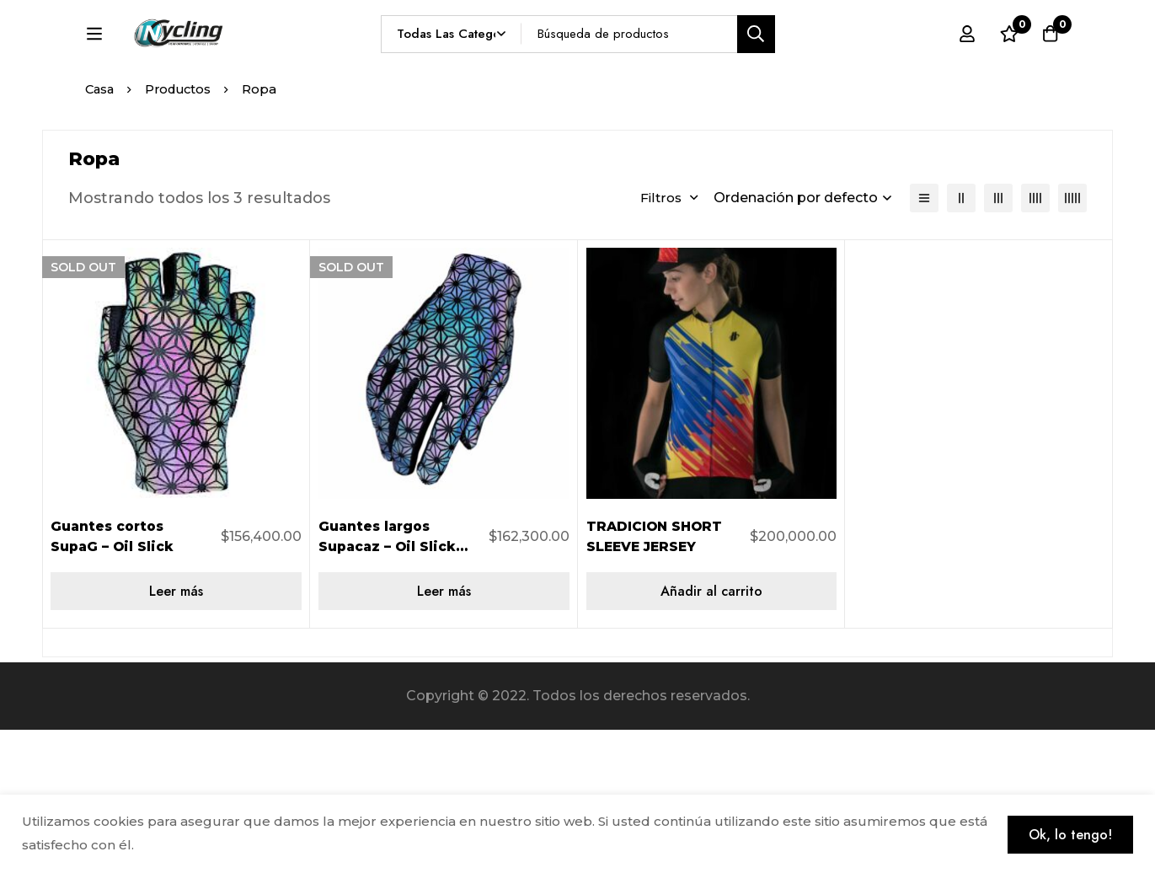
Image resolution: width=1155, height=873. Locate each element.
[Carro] (1049, 65)
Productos (182, 233)
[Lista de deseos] (1007, 65)
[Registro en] (965, 65)
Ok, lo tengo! (1067, 833)
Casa (100, 233)
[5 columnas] (1072, 342)
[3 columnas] (998, 342)
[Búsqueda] (795, 64)
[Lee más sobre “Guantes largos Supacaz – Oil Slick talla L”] (443, 734)
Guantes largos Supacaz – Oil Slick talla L (388, 689)
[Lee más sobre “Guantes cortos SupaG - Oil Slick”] (176, 734)
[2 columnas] (961, 342)
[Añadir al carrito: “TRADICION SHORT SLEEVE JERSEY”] (711, 734)
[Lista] (924, 342)
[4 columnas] (1035, 342)
